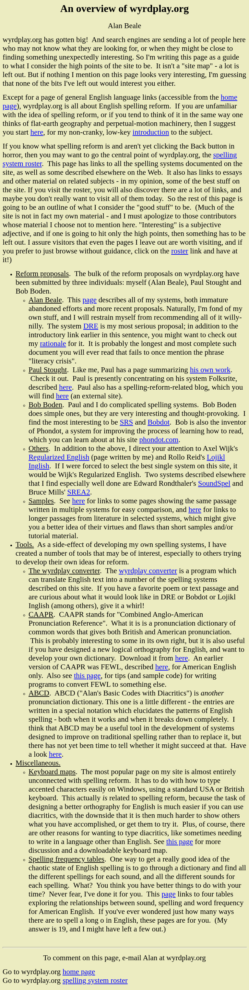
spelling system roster (95, 980)
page (90, 299)
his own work (210, 369)
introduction (151, 132)
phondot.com (159, 439)
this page (87, 675)
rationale (53, 343)
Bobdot (159, 422)
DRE (90, 326)
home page (79, 971)
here (36, 132)
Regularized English (59, 457)
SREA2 (78, 492)
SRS (126, 422)
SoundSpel (214, 483)
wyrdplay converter (148, 570)
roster (179, 251)
